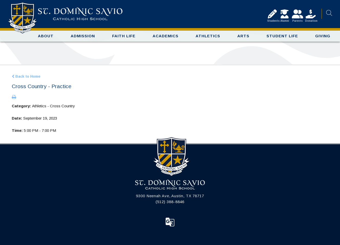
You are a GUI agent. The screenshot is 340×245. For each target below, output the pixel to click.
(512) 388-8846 (170, 202)
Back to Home (26, 76)
